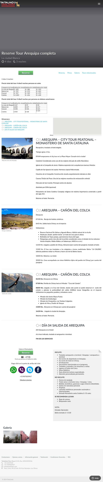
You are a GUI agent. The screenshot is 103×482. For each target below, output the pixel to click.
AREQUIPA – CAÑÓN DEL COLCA (16, 125)
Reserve (26, 72)
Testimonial (44, 457)
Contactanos (6, 457)
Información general (31, 457)
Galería (77, 73)
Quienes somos (17, 457)
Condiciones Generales (58, 457)
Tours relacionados (89, 73)
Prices (69, 73)
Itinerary (62, 73)
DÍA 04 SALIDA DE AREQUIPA (14, 130)
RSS (69, 457)
